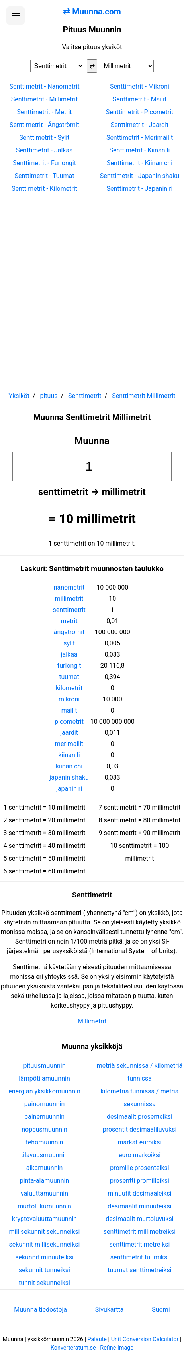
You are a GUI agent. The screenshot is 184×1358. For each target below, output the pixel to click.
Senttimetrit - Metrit (44, 112)
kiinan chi (69, 766)
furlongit (69, 665)
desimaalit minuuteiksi (139, 1206)
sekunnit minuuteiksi (44, 1257)
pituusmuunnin (44, 1065)
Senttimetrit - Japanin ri (140, 188)
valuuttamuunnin (44, 1193)
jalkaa (69, 654)
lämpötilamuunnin (44, 1078)
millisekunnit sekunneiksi (44, 1231)
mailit (69, 710)
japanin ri (69, 788)
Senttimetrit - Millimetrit (44, 99)
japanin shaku (68, 777)
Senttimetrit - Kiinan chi (139, 163)
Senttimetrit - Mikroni (139, 86)
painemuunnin (44, 1116)
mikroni (69, 699)
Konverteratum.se (73, 1347)
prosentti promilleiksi (139, 1180)
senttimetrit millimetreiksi (140, 1231)
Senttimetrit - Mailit (139, 99)
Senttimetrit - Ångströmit (44, 125)
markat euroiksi (139, 1142)
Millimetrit (92, 1021)
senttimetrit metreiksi (140, 1244)
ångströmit (69, 632)
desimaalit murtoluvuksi (139, 1219)
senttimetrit (69, 610)
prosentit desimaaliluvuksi (140, 1129)
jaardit (69, 732)
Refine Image (116, 1347)
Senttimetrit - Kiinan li (140, 150)
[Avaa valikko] (15, 15)
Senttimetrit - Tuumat (44, 176)
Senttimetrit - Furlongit (44, 163)
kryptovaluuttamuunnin (44, 1219)
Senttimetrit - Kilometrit (44, 188)
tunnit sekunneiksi (44, 1283)
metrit (69, 621)
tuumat (69, 677)
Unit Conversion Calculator (145, 1339)
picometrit (69, 721)
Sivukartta (109, 1309)
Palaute (97, 1339)
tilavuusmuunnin (44, 1155)
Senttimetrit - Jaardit (140, 125)
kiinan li (69, 755)
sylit (69, 643)
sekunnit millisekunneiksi (44, 1244)
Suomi (161, 1309)
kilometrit (69, 688)
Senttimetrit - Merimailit (139, 137)
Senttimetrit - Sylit (45, 137)
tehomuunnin (44, 1142)
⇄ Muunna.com (92, 11)
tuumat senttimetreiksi (139, 1270)
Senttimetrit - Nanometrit (44, 86)
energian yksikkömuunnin (44, 1091)
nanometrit (69, 587)
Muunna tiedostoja (40, 1309)
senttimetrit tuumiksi (139, 1257)
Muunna (92, 441)
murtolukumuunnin (44, 1206)
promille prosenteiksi (139, 1168)
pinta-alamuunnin (44, 1180)
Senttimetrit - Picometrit (140, 112)
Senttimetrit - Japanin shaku (139, 176)
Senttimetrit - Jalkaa (44, 150)
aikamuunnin (44, 1168)
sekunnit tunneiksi (44, 1270)
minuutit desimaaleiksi (139, 1193)
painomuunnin (44, 1104)
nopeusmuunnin (44, 1129)
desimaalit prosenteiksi (139, 1116)
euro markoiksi (140, 1155)
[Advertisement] (92, 288)
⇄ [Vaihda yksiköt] (92, 66)
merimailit (69, 744)
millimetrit (69, 598)
